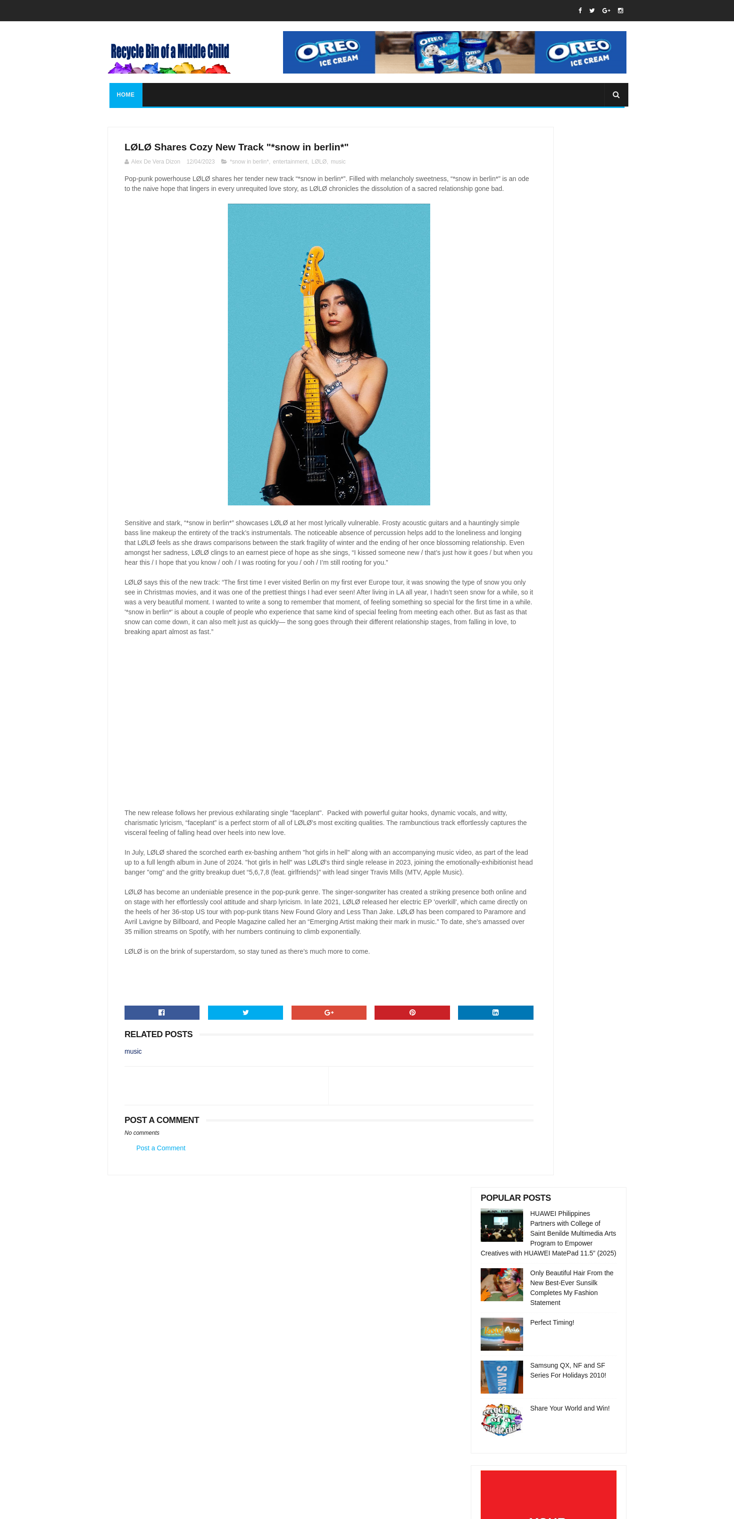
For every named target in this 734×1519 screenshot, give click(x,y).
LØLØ (319, 166)
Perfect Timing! (552, 262)
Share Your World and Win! (570, 348)
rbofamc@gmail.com (347, 1387)
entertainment (290, 166)
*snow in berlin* (249, 166)
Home (124, 94)
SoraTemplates (166, 1507)
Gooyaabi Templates (271, 1507)
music (338, 166)
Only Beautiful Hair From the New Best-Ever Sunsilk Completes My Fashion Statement (568, 1355)
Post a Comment (160, 1232)
